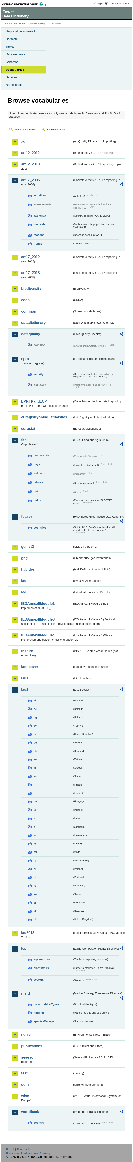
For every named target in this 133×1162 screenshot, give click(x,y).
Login (100, 3)
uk (35, 919)
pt (35, 877)
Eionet (22, 23)
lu (35, 835)
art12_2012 (30, 153)
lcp (23, 948)
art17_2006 (30, 180)
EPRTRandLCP (34, 401)
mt (35, 852)
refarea (38, 482)
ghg (24, 558)
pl (35, 869)
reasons (39, 235)
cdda (25, 300)
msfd (25, 993)
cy (35, 725)
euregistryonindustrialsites (44, 417)
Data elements (15, 54)
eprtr (25, 359)
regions (39, 1012)
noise (26, 1035)
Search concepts (56, 129)
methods (39, 224)
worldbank (30, 1112)
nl (35, 860)
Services (11, 77)
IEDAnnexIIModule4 (38, 635)
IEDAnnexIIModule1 (38, 603)
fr (35, 793)
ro (35, 885)
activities (40, 195)
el (35, 767)
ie (35, 810)
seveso (27, 1057)
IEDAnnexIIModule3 (38, 619)
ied (23, 592)
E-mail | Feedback (18, 1149)
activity (38, 374)
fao (24, 440)
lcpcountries (42, 959)
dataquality (30, 334)
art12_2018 (30, 164)
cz (35, 734)
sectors (39, 979)
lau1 (24, 678)
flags (37, 464)
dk (35, 751)
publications (31, 1046)
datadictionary (33, 323)
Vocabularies (15, 69)
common (28, 311)
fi (34, 784)
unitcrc (38, 500)
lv (35, 843)
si (35, 902)
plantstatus (41, 968)
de (35, 742)
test (24, 1073)
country (39, 1122)
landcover (29, 667)
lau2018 (27, 933)
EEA (24, 4)
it (34, 818)
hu (35, 801)
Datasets (12, 39)
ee (35, 759)
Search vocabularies (25, 129)
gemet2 (27, 547)
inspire (27, 651)
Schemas (12, 62)
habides (28, 569)
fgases (27, 516)
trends (38, 243)
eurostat (28, 428)
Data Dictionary (37, 23)
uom (25, 1084)
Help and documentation (22, 31)
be (35, 709)
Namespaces (14, 84)
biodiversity (31, 288)
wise (25, 1096)
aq (23, 141)
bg (35, 717)
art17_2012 (30, 257)
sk (35, 911)
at (35, 700)
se (35, 894)
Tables (10, 46)
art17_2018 (30, 273)
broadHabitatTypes (46, 1004)
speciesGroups (44, 1021)
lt (34, 827)
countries (40, 216)
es (35, 776)
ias (23, 581)
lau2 (24, 689)
